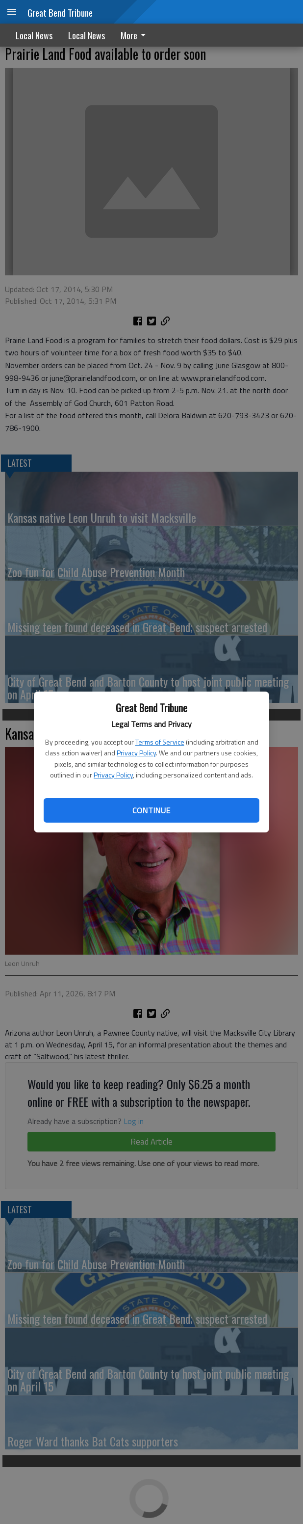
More (135, 35)
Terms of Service (159, 742)
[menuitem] (136, 35)
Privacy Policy (136, 753)
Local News (34, 35)
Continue (151, 810)
